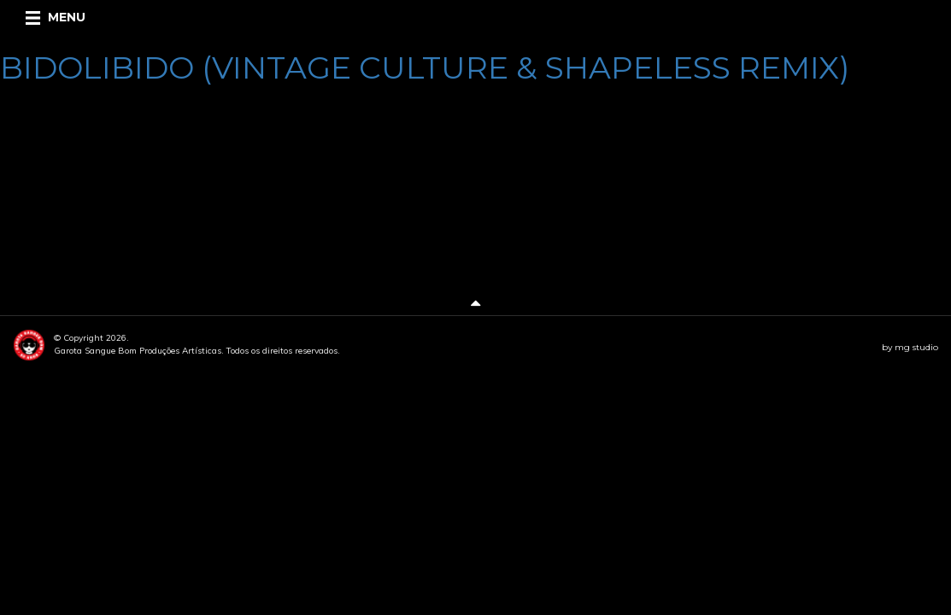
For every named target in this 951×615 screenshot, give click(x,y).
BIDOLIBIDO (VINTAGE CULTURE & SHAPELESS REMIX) (424, 67)
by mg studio (910, 347)
